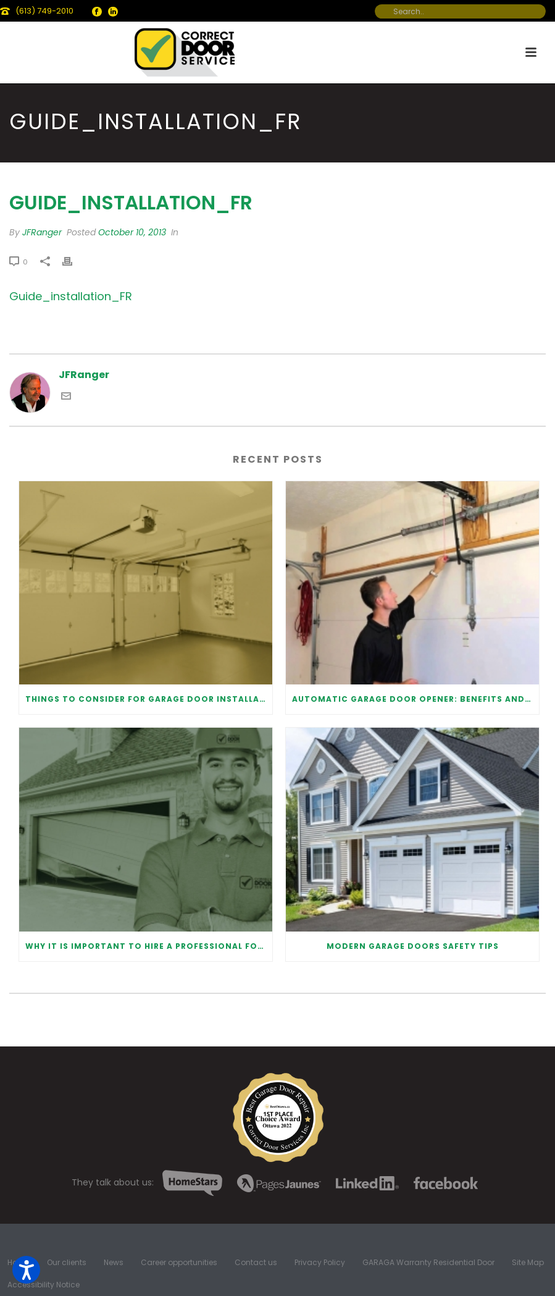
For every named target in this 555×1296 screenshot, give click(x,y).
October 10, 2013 (132, 232)
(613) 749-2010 (44, 11)
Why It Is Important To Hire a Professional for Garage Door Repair (148, 946)
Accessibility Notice (43, 1285)
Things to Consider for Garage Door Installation (148, 699)
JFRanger (42, 232)
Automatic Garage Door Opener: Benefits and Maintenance (415, 699)
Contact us (256, 1263)
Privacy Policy (319, 1263)
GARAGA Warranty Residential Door (428, 1263)
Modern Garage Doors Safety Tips (413, 946)
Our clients (66, 1263)
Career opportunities (179, 1263)
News (113, 1263)
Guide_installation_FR (70, 296)
